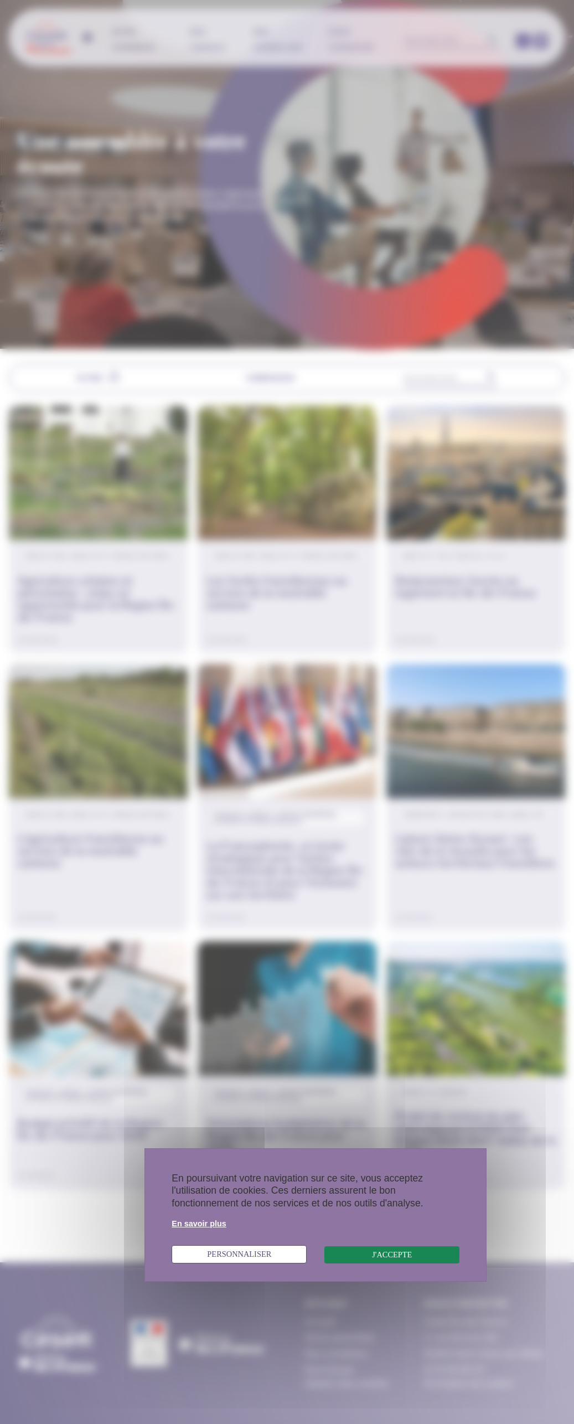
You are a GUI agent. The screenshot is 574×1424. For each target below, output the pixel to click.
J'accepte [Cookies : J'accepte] (392, 1254)
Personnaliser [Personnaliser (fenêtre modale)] (239, 1254)
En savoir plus (199, 1223)
